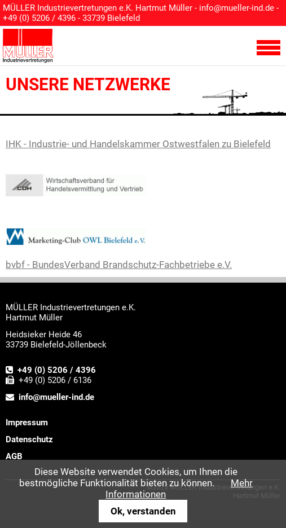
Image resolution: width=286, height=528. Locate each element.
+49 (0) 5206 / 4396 (56, 370)
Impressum (27, 422)
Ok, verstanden (143, 511)
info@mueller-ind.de (236, 8)
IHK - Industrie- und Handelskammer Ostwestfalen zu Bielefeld (138, 143)
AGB (14, 456)
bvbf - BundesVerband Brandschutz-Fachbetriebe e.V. (119, 264)
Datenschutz (29, 439)
